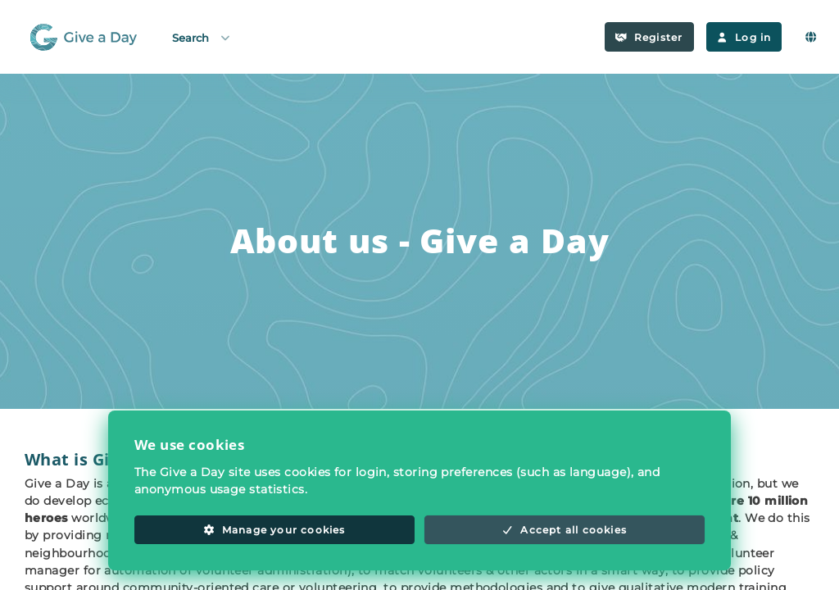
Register (649, 37)
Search (202, 37)
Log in (744, 37)
